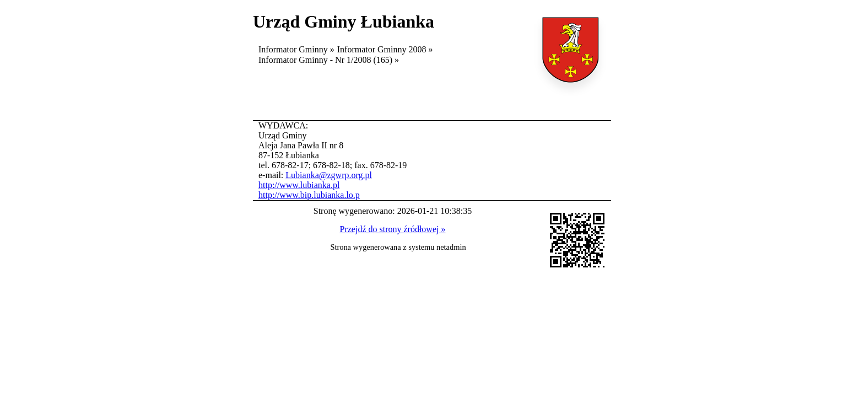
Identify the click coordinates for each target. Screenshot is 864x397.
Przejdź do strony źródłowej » (393, 229)
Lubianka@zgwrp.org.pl (328, 175)
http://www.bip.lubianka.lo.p (309, 195)
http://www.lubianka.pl (298, 185)
